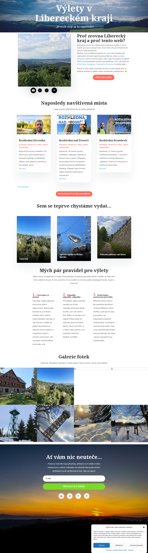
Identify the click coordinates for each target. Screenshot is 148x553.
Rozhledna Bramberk (113, 140)
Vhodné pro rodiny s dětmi (38, 145)
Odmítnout (119, 545)
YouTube (82, 64)
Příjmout (102, 545)
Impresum (130, 550)
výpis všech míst (103, 77)
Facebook (100, 64)
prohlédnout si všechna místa (74, 194)
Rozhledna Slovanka (32, 140)
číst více (22, 168)
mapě (108, 53)
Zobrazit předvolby (136, 545)
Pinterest (110, 64)
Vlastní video (24, 147)
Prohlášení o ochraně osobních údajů (116, 550)
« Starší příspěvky (23, 187)
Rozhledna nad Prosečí (74, 140)
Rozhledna (23, 145)
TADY (116, 61)
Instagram (91, 64)
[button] (144, 527)
